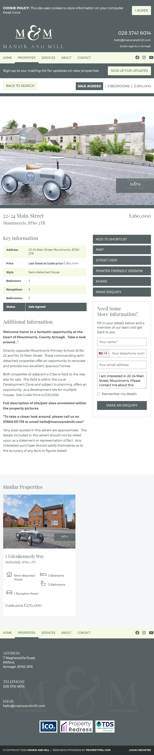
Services (48, 58)
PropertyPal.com (98, 750)
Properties (26, 58)
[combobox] (103, 353)
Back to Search (20, 86)
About (66, 58)
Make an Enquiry (122, 405)
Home (7, 58)
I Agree (141, 10)
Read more (11, 12)
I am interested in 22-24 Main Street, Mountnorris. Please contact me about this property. (122, 380)
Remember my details (119, 394)
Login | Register (140, 750)
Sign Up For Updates (129, 71)
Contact (84, 58)
